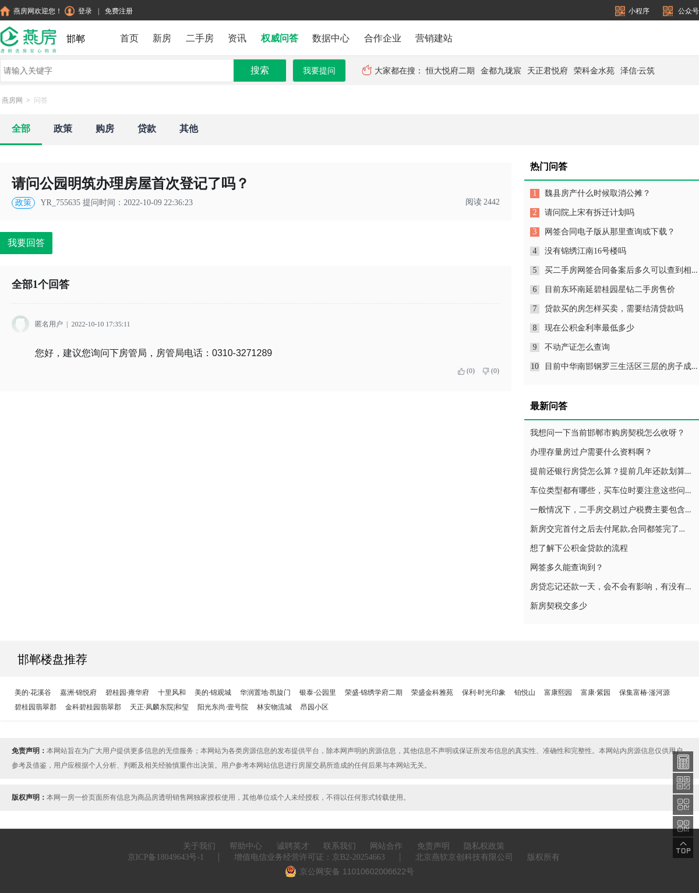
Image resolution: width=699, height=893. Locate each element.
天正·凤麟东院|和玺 (159, 707)
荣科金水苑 (594, 70)
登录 (78, 11)
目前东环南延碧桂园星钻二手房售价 (610, 289)
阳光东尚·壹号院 (222, 707)
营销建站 (434, 38)
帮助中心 (246, 846)
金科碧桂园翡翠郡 (93, 707)
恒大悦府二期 (450, 70)
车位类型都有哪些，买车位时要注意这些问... (610, 490)
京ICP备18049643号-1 (166, 857)
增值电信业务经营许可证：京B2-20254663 (309, 857)
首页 (129, 38)
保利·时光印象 (484, 692)
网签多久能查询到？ (566, 567)
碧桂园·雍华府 (127, 692)
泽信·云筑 (637, 70)
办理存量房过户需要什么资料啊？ (591, 452)
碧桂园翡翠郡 (36, 707)
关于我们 (199, 846)
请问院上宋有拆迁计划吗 (589, 212)
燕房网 (12, 100)
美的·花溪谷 (33, 692)
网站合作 (386, 846)
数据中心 (331, 38)
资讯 (237, 38)
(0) (466, 371)
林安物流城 (274, 707)
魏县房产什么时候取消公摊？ (598, 193)
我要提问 (319, 70)
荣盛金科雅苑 (432, 692)
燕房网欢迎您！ (31, 11)
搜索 (259, 70)
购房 (105, 128)
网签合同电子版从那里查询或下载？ (610, 231)
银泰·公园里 (317, 692)
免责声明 (433, 846)
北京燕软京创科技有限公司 (464, 857)
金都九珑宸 (501, 70)
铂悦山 (524, 692)
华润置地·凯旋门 (265, 692)
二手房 (200, 38)
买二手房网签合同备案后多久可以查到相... (621, 270)
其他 (188, 128)
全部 (21, 128)
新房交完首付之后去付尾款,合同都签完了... (607, 529)
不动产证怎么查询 (577, 347)
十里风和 (172, 692)
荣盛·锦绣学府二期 (374, 692)
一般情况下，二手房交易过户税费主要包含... (610, 509)
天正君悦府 (547, 70)
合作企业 (382, 38)
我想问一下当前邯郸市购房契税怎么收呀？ (607, 432)
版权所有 (543, 857)
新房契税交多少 (558, 606)
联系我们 (339, 846)
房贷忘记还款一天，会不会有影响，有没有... (610, 586)
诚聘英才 (293, 846)
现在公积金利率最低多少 (589, 328)
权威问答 (279, 38)
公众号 (681, 11)
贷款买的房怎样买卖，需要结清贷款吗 (614, 308)
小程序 (633, 11)
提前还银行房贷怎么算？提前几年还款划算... (610, 471)
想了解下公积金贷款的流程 (579, 548)
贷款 (146, 128)
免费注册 (119, 11)
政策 (63, 128)
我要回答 (26, 243)
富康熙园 (558, 692)
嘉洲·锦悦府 (78, 692)
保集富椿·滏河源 (644, 692)
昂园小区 (315, 707)
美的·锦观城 (213, 692)
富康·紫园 (595, 692)
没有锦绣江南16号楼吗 (585, 251)
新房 (162, 38)
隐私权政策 (484, 846)
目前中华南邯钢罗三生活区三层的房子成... (621, 366)
